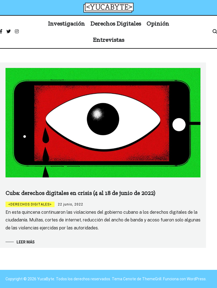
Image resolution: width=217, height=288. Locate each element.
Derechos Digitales (115, 23)
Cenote (129, 279)
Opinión (158, 23)
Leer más (26, 242)
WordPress (196, 279)
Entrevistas (108, 39)
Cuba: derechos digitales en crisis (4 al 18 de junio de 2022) (80, 193)
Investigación (66, 23)
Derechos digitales (30, 204)
